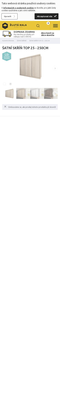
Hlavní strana (8, 41)
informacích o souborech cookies (18, 8)
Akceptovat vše (44, 16)
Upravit (7, 16)
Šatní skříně (21, 41)
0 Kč (45, 26)
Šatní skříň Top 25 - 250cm (39, 41)
